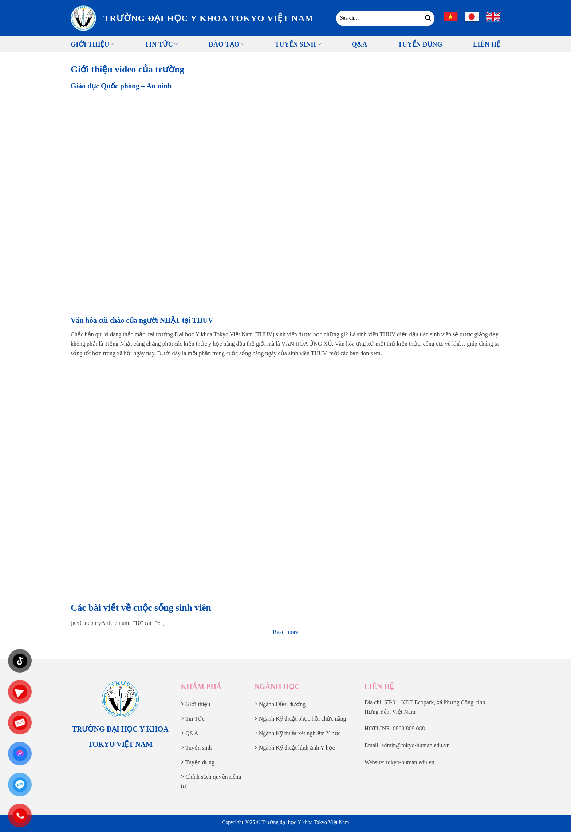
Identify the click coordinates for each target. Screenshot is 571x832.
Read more (285, 632)
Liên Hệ (486, 44)
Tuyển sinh (298, 44)
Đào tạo (226, 44)
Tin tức (161, 44)
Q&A (359, 44)
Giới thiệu (92, 44)
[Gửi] (428, 18)
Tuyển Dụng (420, 44)
